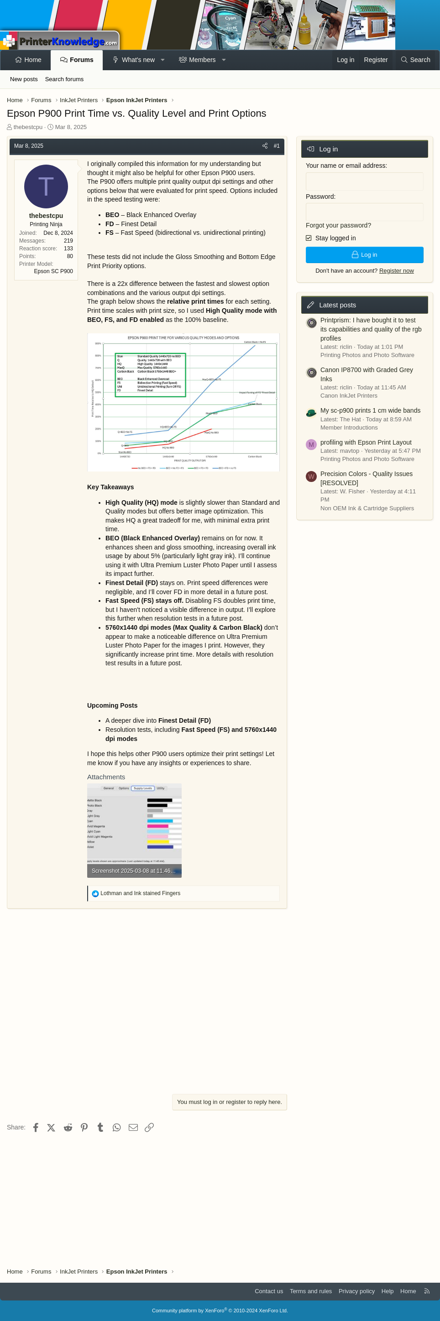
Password (320, 195)
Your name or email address (346, 165)
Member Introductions (349, 425)
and (140, 893)
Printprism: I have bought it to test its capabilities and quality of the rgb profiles (371, 327)
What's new (138, 59)
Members (202, 59)
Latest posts (337, 302)
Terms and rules (311, 1291)
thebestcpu (28, 127)
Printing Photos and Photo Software (367, 353)
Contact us (269, 1291)
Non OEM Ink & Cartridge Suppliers (367, 505)
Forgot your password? (338, 223)
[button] (163, 60)
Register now (396, 268)
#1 (277, 146)
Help (388, 1291)
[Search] (415, 60)
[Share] (265, 146)
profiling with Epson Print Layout (366, 440)
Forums (81, 59)
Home (33, 59)
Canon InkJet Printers (348, 393)
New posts (24, 79)
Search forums (64, 79)
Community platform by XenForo (220, 1310)
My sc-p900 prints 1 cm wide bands (370, 408)
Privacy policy (357, 1291)
